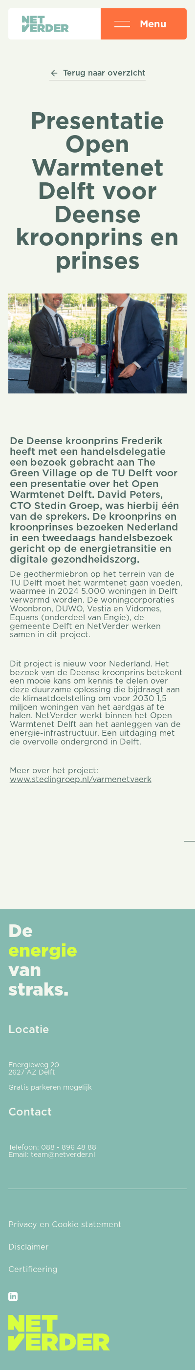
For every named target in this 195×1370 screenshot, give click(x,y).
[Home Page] (45, 23)
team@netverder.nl (63, 1154)
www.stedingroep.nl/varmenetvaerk (81, 779)
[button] (122, 23)
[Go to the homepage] (59, 1332)
